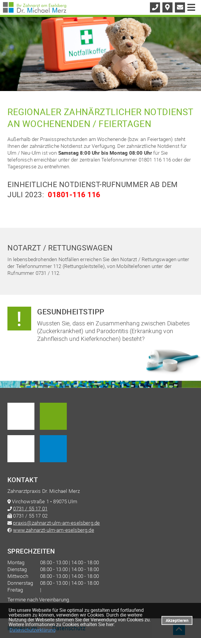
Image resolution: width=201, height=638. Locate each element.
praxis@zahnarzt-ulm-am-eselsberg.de (56, 522)
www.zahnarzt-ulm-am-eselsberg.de (53, 529)
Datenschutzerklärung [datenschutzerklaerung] (33, 630)
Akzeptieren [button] (177, 620)
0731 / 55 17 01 (30, 508)
